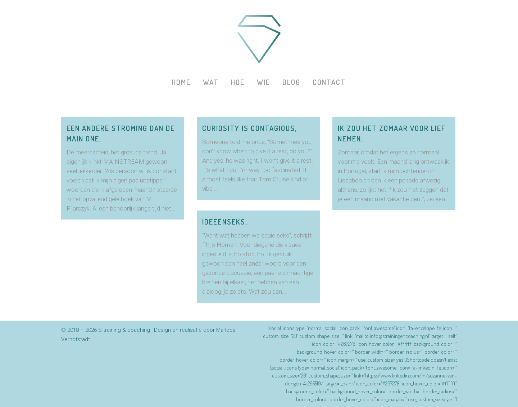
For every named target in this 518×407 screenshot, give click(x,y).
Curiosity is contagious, (249, 128)
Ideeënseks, (224, 221)
